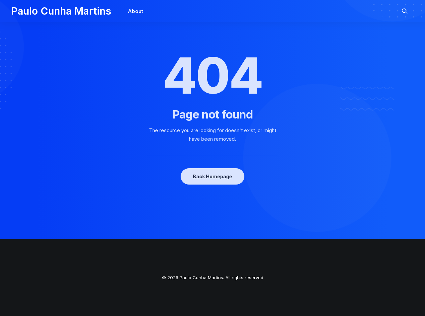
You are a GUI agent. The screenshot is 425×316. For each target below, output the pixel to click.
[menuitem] (133, 11)
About (135, 11)
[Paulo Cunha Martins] (61, 11)
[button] (408, 11)
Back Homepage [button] (212, 176)
